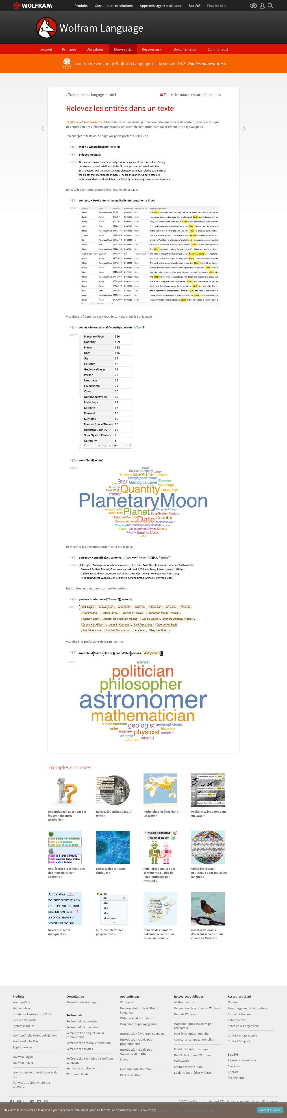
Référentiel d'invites (79, 1049)
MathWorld (181, 1061)
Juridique (210, 1101)
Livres (124, 1059)
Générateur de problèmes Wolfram (197, 1008)
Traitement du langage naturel (92, 94)
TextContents (93, 122)
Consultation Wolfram (81, 1002)
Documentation (185, 49)
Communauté (218, 49)
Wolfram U (127, 1002)
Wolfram (194, 1101)
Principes (69, 49)
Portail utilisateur (239, 1014)
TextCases (73, 122)
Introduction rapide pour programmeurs (137, 1041)
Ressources (150, 49)
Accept (270, 1110)
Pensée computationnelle (191, 1034)
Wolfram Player (23, 1063)
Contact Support (239, 1041)
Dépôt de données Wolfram (192, 1055)
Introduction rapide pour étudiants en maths (137, 1051)
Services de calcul (24, 1020)
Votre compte (237, 1020)
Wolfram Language (102, 27)
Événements (236, 1078)
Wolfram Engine (23, 1057)
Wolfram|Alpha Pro (25, 1041)
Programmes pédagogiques (138, 1024)
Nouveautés (123, 49)
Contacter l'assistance (242, 1035)
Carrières (234, 1066)
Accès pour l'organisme (243, 1026)
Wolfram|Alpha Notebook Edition (35, 1035)
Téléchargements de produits (247, 1008)
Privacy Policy (146, 1110)
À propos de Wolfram (242, 1060)
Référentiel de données (81, 1021)
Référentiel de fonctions (82, 1027)
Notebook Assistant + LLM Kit (32, 1014)
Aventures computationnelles (194, 1039)
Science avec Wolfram (188, 1067)
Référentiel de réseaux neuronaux (88, 1043)
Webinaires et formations (137, 1018)
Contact (233, 1072)
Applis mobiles (22, 1047)
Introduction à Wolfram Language (142, 1034)
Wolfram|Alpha (184, 1002)
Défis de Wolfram (185, 1014)
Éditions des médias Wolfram (193, 1073)
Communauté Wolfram (135, 1069)
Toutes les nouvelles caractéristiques (192, 94)
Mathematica (21, 1008)
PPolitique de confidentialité (239, 1101)
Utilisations (95, 49)
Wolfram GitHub (77, 1074)
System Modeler (23, 1026)
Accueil (46, 49)
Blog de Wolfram (131, 1075)
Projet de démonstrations (191, 1049)
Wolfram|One (21, 1002)
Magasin (233, 1002)
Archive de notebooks (81, 1068)
